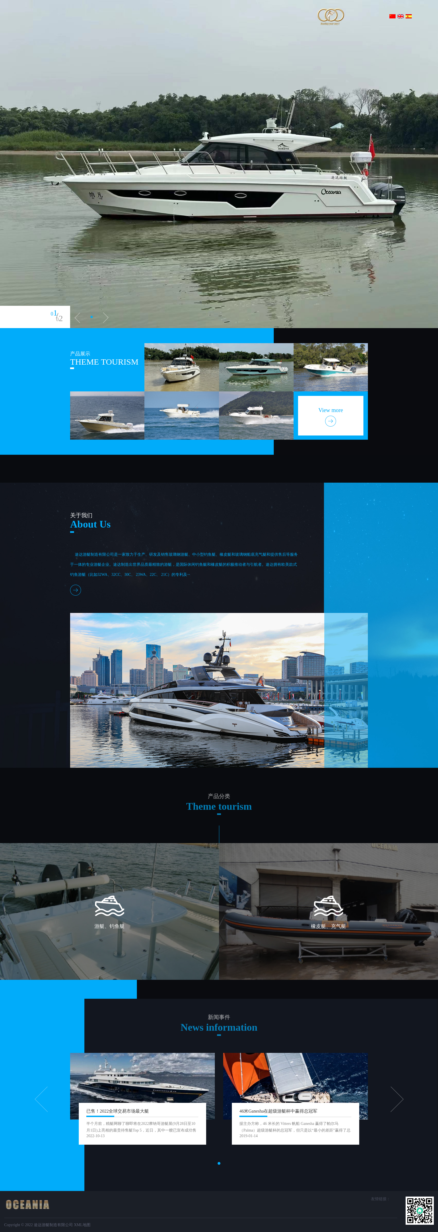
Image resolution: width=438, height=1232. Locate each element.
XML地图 (82, 1225)
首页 (89, 16)
